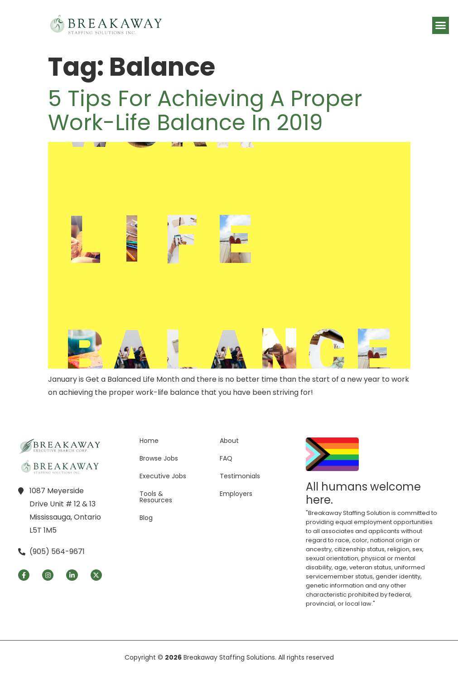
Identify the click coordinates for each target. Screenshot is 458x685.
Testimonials (240, 476)
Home (149, 440)
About (229, 440)
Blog (146, 517)
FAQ (226, 458)
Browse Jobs (159, 458)
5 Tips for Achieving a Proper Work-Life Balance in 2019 (205, 110)
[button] (440, 25)
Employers (236, 493)
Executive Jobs (163, 476)
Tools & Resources (156, 497)
